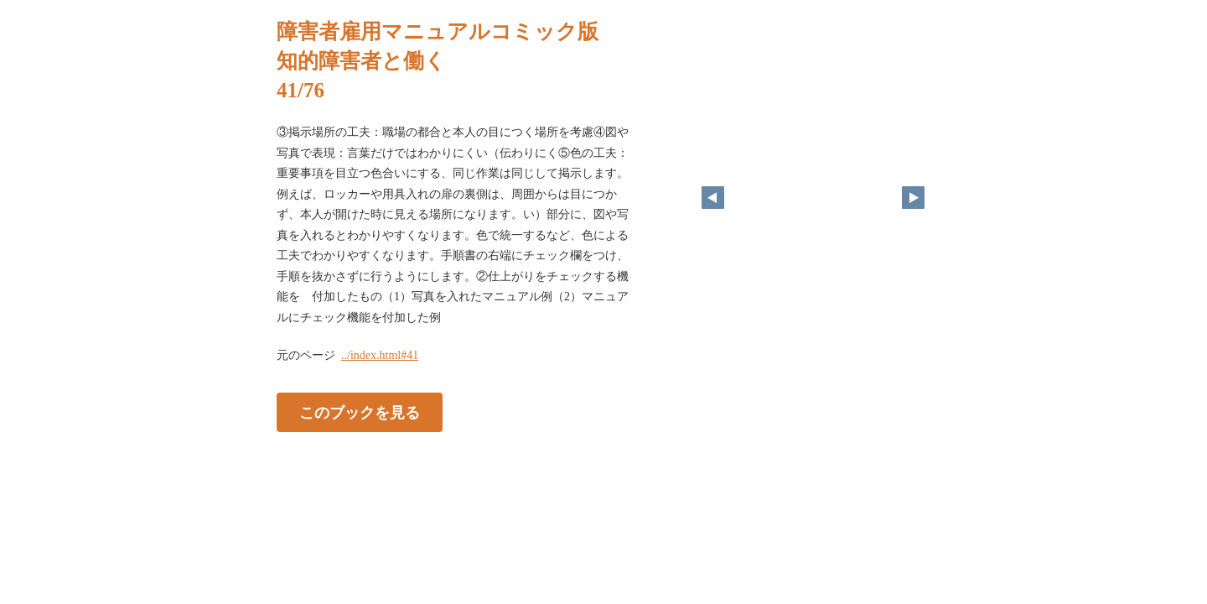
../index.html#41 (379, 355)
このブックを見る (359, 412)
